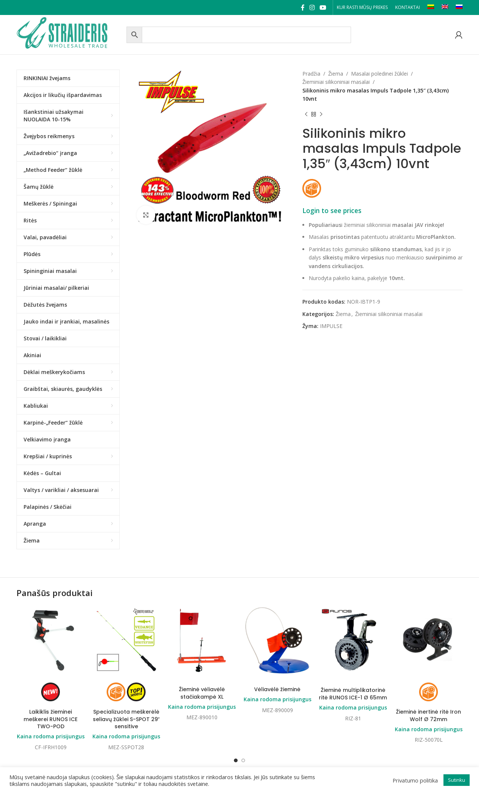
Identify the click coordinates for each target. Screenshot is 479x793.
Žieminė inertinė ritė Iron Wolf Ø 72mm (428, 715)
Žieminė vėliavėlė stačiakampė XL (202, 693)
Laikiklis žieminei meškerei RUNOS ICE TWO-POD (50, 719)
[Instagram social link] (312, 7)
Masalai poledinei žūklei (379, 73)
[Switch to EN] (445, 7)
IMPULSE (331, 325)
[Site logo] (69, 33)
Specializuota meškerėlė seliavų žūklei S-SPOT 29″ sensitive (126, 719)
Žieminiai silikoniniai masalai (336, 81)
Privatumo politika (415, 780)
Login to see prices (331, 210)
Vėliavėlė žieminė (277, 689)
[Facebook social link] (302, 7)
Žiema (335, 73)
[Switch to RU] (459, 7)
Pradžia (311, 73)
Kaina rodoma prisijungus (51, 736)
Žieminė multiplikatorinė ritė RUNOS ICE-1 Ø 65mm (353, 693)
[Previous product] (306, 114)
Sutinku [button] (456, 780)
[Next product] (321, 114)
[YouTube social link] (323, 7)
